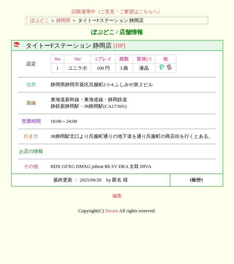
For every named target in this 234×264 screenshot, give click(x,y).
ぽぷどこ (39, 20)
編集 (117, 195)
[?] (148, 59)
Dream (111, 210)
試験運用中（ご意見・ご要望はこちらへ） (117, 11)
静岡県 (63, 20)
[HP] (119, 45)
